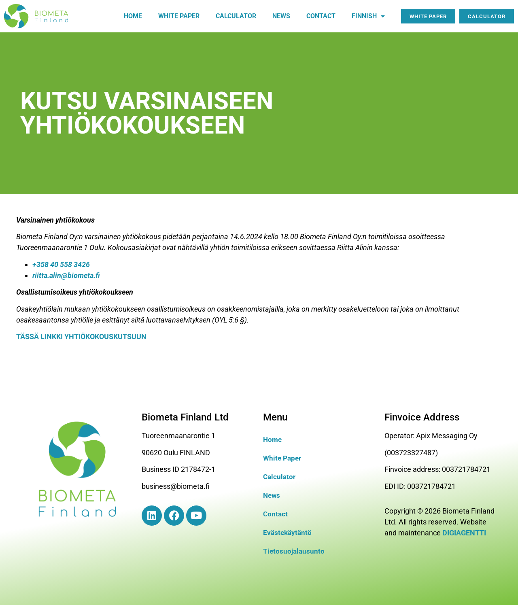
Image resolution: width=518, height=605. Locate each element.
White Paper (283, 458)
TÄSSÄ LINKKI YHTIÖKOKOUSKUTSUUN (81, 336)
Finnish (368, 16)
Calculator (236, 16)
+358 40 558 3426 (61, 264)
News (281, 16)
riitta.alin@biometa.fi (66, 275)
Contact (320, 16)
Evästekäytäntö (288, 532)
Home (133, 16)
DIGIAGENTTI (464, 533)
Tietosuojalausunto (294, 551)
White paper (179, 16)
